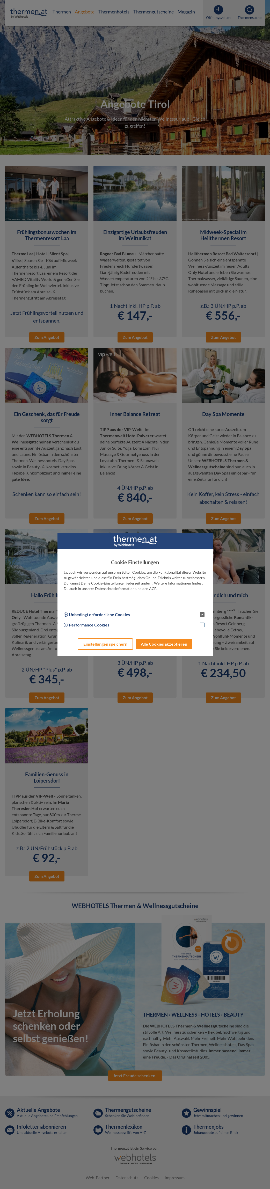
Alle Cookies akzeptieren (164, 643)
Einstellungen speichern (105, 643)
